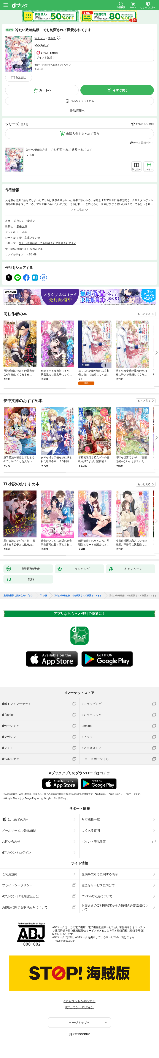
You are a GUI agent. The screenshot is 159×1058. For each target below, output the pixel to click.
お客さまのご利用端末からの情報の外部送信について (115, 907)
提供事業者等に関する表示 (100, 874)
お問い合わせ (11, 841)
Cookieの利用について (97, 896)
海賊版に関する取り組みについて (25, 907)
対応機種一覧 (91, 819)
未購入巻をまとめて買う (82, 133)
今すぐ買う (120, 90)
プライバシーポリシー (17, 885)
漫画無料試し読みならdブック (18, 596)
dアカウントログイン (16, 852)
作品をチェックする (82, 101)
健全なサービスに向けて (98, 885)
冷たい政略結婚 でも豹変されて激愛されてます (59, 149)
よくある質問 (91, 830)
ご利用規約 (9, 874)
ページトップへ (79, 1022)
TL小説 (23, 232)
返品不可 (39, 69)
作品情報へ (77, 110)
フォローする (59, 38)
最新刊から (147, 142)
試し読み (21, 77)
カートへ (45, 90)
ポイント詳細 (44, 57)
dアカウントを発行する (79, 1001)
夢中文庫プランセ (29, 237)
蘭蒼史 (52, 38)
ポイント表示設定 (94, 841)
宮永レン (40, 38)
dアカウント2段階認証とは (20, 896)
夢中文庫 (22, 226)
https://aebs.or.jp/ (65, 940)
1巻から (134, 142)
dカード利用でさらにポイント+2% (51, 65)
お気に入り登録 (145, 123)
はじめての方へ (15, 819)
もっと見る (144, 314)
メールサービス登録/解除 (19, 830)
